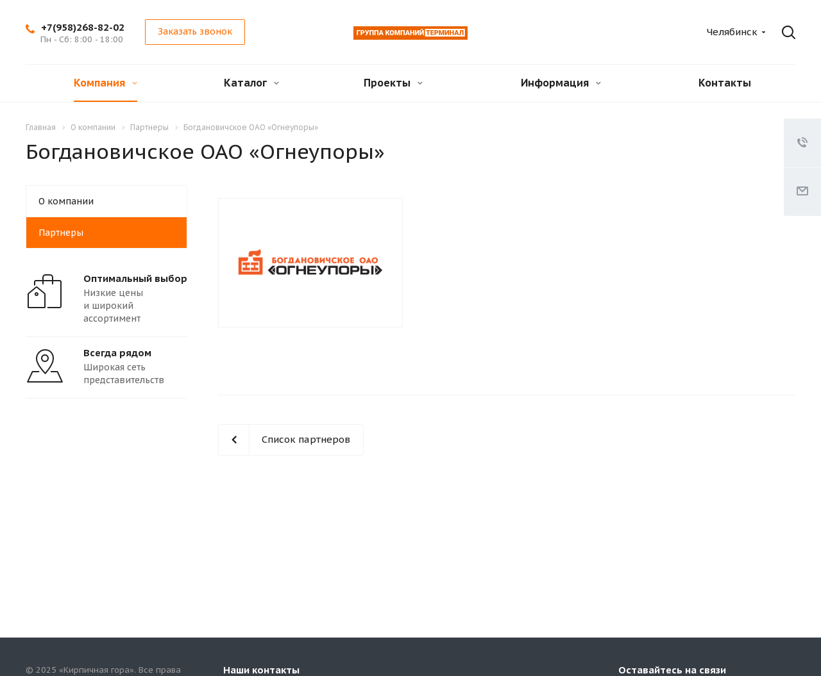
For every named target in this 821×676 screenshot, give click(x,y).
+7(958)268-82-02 (82, 27)
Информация (561, 82)
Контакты (724, 82)
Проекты (393, 82)
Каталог (251, 82)
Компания (105, 82)
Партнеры (60, 232)
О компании (66, 201)
